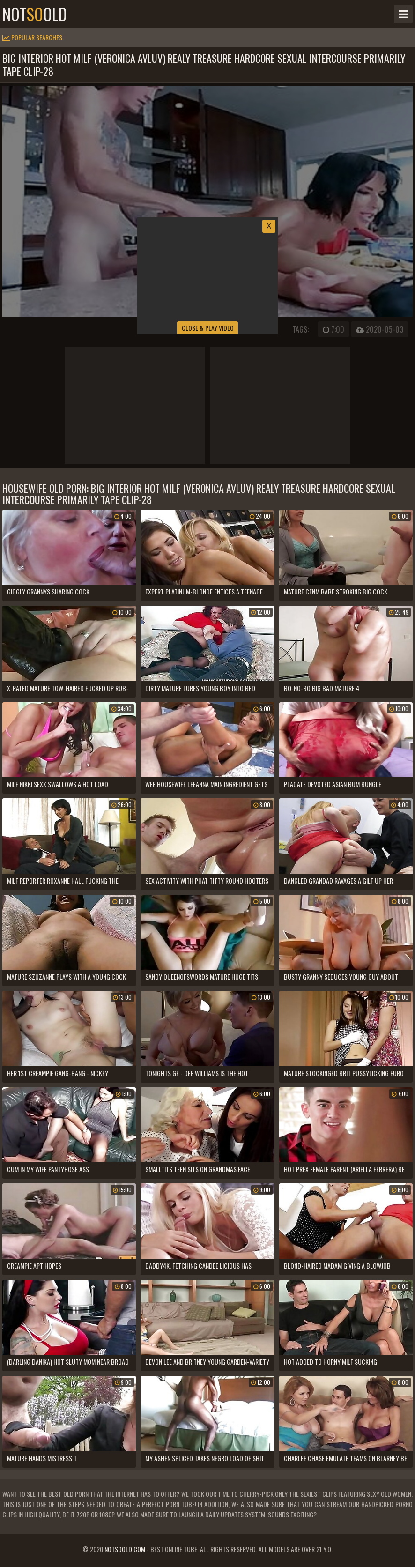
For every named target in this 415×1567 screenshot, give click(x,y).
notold (34, 14)
